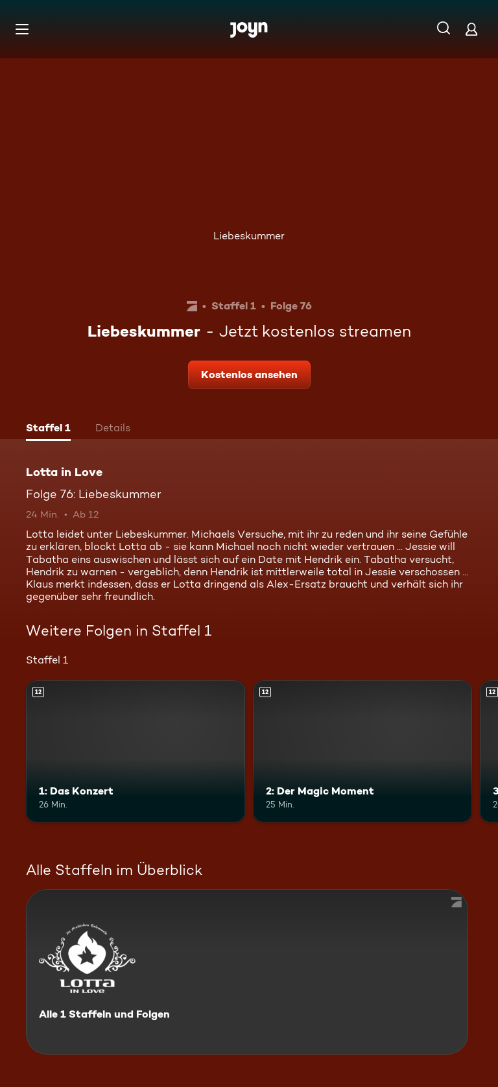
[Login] (471, 29)
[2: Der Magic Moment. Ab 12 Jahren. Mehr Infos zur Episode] (362, 751)
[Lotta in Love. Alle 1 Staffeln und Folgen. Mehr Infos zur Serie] (247, 972)
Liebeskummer (249, 236)
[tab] (48, 429)
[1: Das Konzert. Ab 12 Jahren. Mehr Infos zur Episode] (135, 751)
